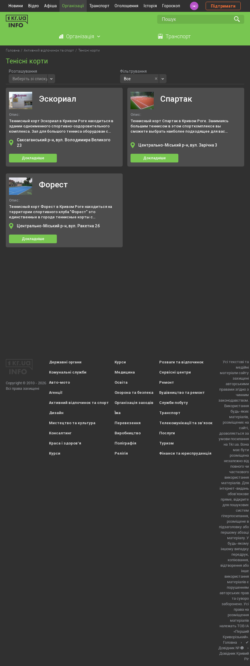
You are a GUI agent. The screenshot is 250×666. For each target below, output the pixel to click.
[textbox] (30, 78)
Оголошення (126, 5)
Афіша (50, 5)
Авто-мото (59, 382)
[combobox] (32, 78)
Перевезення (128, 423)
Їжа (118, 413)
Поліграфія (125, 443)
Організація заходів (134, 402)
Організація (80, 36)
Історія (150, 5)
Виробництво (128, 433)
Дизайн (56, 413)
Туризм (166, 443)
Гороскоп (171, 5)
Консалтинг (60, 433)
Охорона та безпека (134, 392)
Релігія (121, 453)
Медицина (125, 372)
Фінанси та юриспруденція (185, 453)
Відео (33, 5)
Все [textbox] (127, 78)
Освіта (121, 382)
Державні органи (65, 362)
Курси (54, 453)
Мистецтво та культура (72, 423)
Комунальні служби (67, 372)
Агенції (55, 392)
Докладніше (33, 158)
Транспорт (99, 5)
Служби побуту (173, 402)
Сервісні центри (175, 372)
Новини (15, 5)
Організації (73, 5)
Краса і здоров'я (65, 443)
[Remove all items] (156, 79)
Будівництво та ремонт (182, 392)
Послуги (167, 433)
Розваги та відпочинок (181, 362)
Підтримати (223, 6)
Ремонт (166, 382)
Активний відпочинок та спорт (79, 402)
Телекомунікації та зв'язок (186, 423)
